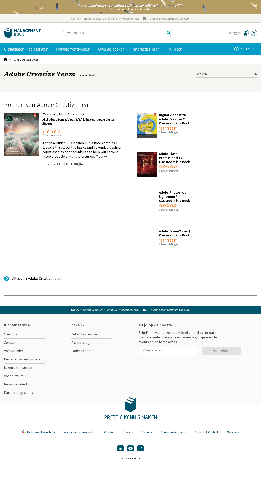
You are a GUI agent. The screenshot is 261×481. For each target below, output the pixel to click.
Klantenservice (17, 325)
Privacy (128, 432)
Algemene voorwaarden (79, 432)
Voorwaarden (14, 351)
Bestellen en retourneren (23, 359)
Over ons (10, 334)
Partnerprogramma (18, 393)
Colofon (109, 432)
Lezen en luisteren (18, 368)
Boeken (201, 74)
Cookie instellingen (173, 432)
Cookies (147, 432)
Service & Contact (206, 432)
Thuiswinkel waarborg (39, 432)
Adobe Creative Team (26, 59)
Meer (99, 156)
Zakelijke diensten (85, 334)
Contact (9, 343)
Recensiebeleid (15, 384)
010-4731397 (248, 49)
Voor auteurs (13, 376)
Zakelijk (77, 325)
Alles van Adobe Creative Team (37, 278)
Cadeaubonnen (82, 351)
